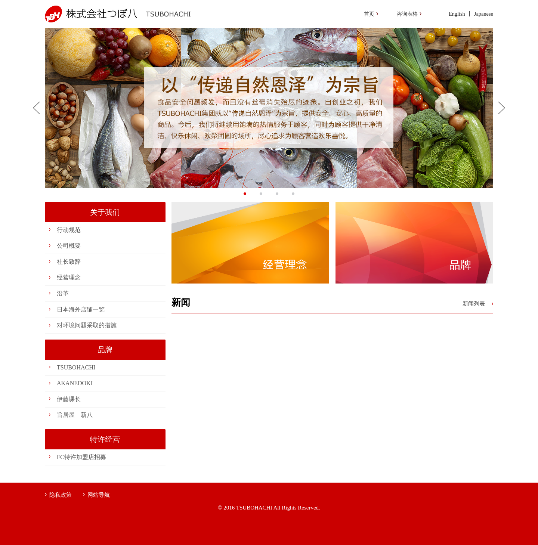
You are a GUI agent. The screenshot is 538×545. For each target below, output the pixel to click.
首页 (369, 14)
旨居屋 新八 (75, 415)
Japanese (483, 14)
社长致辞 (69, 261)
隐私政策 (60, 495)
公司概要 (69, 245)
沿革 (63, 293)
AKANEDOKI (75, 383)
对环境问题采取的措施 (87, 325)
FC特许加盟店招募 (81, 457)
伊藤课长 (69, 399)
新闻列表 (474, 304)
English (457, 14)
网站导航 (98, 495)
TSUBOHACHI (76, 367)
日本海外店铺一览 (81, 309)
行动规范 (69, 230)
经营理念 (69, 277)
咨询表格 (407, 14)
